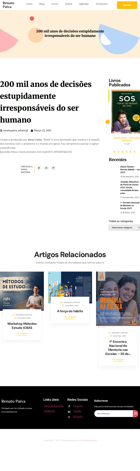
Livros (54, 3)
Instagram (75, 417)
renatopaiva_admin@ (23, 315)
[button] (108, 122)
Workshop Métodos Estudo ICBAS (22, 326)
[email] (113, 413)
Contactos (102, 3)
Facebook (75, 406)
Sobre (68, 3)
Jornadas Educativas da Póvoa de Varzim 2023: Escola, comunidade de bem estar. (129, 187)
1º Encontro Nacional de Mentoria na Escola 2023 (129, 205)
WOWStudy (49, 411)
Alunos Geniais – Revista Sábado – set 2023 (130, 170)
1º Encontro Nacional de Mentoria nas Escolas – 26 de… (118, 348)
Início (29, 3)
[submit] (135, 413)
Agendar (84, 3)
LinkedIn (74, 412)
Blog (41, 3)
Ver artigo (22, 333)
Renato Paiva (8, 5)
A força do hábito (70, 311)
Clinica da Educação (53, 406)
